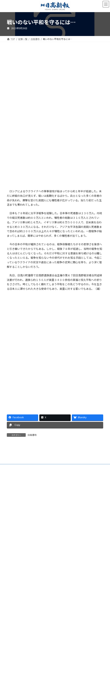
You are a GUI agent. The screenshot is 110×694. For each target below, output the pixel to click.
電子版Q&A (12, 577)
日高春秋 (32, 434)
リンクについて (15, 619)
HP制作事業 (13, 584)
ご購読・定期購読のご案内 (20, 570)
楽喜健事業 (12, 591)
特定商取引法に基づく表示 (20, 605)
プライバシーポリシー (18, 612)
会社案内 (11, 563)
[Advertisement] (55, 83)
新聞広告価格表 (15, 598)
